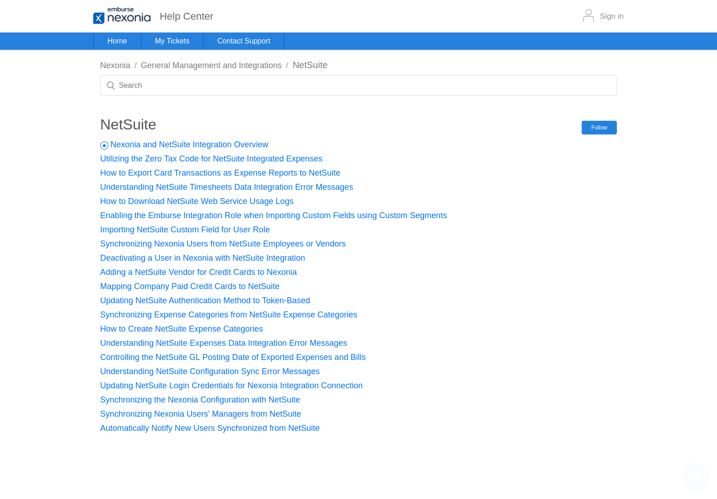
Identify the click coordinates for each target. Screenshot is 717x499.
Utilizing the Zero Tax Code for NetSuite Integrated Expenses (211, 158)
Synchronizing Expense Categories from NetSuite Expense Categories (228, 314)
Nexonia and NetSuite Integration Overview (189, 144)
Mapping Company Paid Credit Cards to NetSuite (189, 286)
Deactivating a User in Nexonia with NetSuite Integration (202, 258)
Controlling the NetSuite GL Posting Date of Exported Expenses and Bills (233, 357)
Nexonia (115, 65)
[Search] (358, 85)
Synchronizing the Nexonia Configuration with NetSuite (200, 399)
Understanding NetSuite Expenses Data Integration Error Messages (223, 343)
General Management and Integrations (211, 65)
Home (117, 41)
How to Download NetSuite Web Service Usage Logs (197, 201)
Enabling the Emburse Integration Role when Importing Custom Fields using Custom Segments (273, 215)
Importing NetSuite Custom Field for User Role (185, 229)
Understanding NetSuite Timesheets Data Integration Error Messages (226, 187)
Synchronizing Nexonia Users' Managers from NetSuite (200, 414)
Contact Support (243, 41)
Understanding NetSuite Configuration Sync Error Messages (210, 371)
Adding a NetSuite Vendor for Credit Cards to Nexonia (198, 272)
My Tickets (172, 41)
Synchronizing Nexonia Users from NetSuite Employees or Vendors (223, 243)
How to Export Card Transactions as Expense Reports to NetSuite (220, 172)
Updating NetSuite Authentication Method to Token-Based (205, 300)
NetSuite (310, 65)
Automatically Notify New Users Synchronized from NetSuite (210, 428)
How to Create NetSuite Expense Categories (181, 328)
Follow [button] (599, 127)
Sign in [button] (612, 16)
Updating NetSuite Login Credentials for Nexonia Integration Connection (231, 385)
